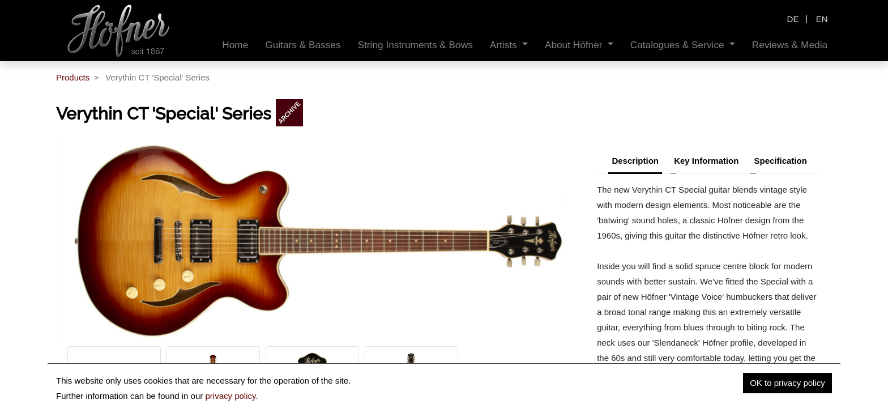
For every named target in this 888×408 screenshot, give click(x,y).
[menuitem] (235, 45)
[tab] (780, 162)
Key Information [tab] (706, 160)
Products (72, 77)
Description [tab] (635, 160)
